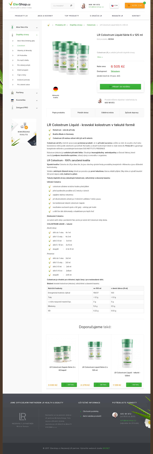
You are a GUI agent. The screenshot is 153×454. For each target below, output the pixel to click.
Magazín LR (117, 16)
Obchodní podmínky (90, 411)
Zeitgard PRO (23, 107)
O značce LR (96, 16)
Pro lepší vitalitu (20, 60)
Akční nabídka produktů (92, 416)
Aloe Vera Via (23, 27)
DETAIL (68, 385)
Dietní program (20, 70)
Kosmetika (23, 100)
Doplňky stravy (23, 35)
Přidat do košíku (119, 87)
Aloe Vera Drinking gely (23, 41)
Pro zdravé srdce (21, 85)
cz (114, 5)
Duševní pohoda (21, 80)
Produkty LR (21, 16)
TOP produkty (72, 16)
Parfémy (23, 92)
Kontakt (136, 16)
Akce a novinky (45, 16)
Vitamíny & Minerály (22, 51)
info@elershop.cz (128, 420)
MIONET (106, 448)
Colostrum (18, 46)
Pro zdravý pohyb (21, 65)
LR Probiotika (19, 55)
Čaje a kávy (19, 75)
